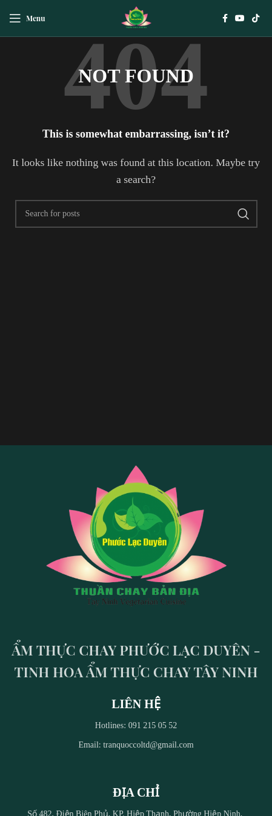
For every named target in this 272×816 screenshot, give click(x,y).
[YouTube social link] (239, 18)
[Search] (136, 214)
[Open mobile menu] (27, 18)
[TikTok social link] (255, 18)
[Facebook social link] (225, 18)
